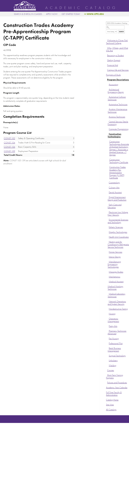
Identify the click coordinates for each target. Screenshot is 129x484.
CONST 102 (9, 138)
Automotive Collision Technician (117, 98)
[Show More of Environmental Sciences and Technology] (108, 219)
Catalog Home (112, 399)
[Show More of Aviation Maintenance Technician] (108, 108)
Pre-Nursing (114, 338)
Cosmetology (114, 182)
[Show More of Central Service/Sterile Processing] (108, 121)
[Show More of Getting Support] (106, 60)
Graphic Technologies (118, 232)
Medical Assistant (116, 281)
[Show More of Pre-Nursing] (108, 338)
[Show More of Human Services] (108, 251)
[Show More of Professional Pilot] (108, 343)
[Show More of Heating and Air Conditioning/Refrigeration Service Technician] (108, 241)
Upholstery (113, 360)
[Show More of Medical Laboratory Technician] (108, 293)
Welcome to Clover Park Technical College (117, 41)
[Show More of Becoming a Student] (106, 55)
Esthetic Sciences (116, 227)
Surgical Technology (117, 355)
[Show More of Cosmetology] (108, 182)
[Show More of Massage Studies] (108, 271)
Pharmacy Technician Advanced (117, 332)
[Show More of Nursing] (108, 313)
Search (121, 32)
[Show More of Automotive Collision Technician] (108, 96)
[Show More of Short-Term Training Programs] (106, 374)
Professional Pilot (116, 343)
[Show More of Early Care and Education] (108, 204)
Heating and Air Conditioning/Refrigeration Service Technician (118, 244)
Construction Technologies (114, 135)
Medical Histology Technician (115, 287)
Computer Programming (118, 129)
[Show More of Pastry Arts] (108, 325)
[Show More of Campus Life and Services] (106, 69)
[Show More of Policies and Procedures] (106, 382)
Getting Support (113, 60)
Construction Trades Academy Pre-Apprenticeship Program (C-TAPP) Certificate (117, 172)
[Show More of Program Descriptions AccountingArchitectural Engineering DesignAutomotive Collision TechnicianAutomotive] (106, 79)
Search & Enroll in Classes (28, 14)
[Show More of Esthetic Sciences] (108, 226)
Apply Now (52, 14)
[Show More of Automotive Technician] (108, 104)
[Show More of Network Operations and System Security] (108, 301)
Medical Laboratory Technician (116, 295)
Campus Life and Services (118, 70)
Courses (110, 370)
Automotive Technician (118, 104)
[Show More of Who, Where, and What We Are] (106, 47)
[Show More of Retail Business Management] (108, 347)
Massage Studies (116, 271)
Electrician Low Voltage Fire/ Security (118, 213)
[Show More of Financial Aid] (106, 64)
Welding (112, 365)
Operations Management (113, 320)
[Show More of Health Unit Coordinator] (108, 236)
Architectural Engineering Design (116, 90)
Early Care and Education (114, 206)
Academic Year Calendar (116, 387)
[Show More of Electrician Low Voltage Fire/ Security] (108, 212)
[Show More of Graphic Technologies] (108, 231)
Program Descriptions (118, 79)
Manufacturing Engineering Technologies (114, 264)
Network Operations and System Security (117, 302)
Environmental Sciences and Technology (118, 221)
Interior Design (115, 256)
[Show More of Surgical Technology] (108, 355)
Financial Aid (112, 65)
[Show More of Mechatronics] (108, 276)
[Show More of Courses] (106, 370)
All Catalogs (111, 409)
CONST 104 (9, 142)
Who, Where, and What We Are (117, 49)
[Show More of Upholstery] (108, 360)
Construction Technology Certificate (118, 161)
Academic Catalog (81, 7)
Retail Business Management (114, 349)
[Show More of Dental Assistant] (108, 192)
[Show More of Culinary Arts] (108, 187)
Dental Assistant (115, 192)
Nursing (112, 313)
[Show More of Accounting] (108, 84)
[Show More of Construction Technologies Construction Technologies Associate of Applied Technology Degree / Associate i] (108, 133)
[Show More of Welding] (108, 365)
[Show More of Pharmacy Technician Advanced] (108, 330)
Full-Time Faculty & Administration (114, 393)
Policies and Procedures (117, 382)
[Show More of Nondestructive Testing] (108, 308)
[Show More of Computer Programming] (108, 128)
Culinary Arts (114, 187)
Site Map (110, 404)
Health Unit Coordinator (119, 237)
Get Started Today (71, 14)
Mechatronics (114, 276)
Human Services (115, 252)
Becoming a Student (115, 55)
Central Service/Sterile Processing (118, 123)
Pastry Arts (113, 326)
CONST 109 (9, 151)
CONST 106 (9, 146)
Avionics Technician (117, 116)
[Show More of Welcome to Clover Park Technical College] (106, 40)
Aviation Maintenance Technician (117, 110)
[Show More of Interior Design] (108, 256)
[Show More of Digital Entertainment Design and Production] (108, 196)
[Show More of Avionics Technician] (108, 116)
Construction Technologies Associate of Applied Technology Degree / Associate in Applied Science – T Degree (119, 148)
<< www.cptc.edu (94, 14)
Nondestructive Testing (118, 309)
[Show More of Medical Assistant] (108, 281)
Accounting (113, 84)
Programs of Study (113, 74)
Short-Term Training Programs (114, 376)
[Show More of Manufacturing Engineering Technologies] (108, 261)
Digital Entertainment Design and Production (117, 198)
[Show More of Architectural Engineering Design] (108, 89)
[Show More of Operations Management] (108, 318)
